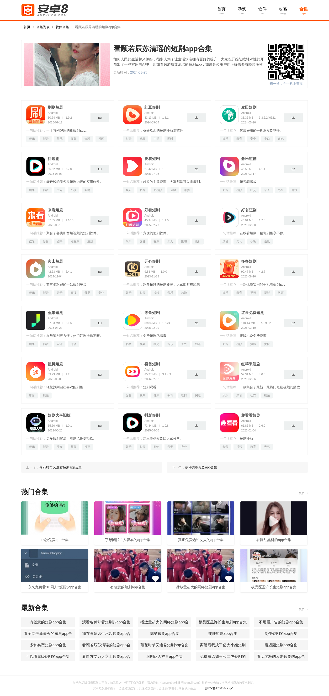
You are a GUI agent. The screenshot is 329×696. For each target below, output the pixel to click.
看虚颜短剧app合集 (281, 645)
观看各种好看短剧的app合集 (106, 622)
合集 (303, 9)
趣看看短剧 (250, 415)
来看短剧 (55, 210)
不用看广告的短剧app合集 (281, 622)
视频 (142, 138)
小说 (267, 138)
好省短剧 (248, 210)
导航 (60, 138)
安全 (253, 138)
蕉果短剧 (55, 313)
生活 (156, 138)
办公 (281, 190)
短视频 (158, 190)
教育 (281, 292)
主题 (60, 190)
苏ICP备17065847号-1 (219, 688)
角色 (281, 138)
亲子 (267, 190)
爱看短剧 (152, 159)
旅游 (184, 292)
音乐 (60, 292)
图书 (60, 241)
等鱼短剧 (152, 313)
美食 (60, 446)
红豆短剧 (152, 107)
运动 (73, 344)
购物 (156, 446)
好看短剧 (152, 210)
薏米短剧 (248, 159)
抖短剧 (53, 159)
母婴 (187, 190)
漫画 (101, 138)
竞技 (294, 190)
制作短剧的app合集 (281, 634)
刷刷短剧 (55, 107)
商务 (73, 138)
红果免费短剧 (252, 313)
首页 (221, 9)
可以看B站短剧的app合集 (47, 656)
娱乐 (32, 138)
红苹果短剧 (250, 364)
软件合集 (62, 27)
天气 (184, 344)
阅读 (73, 292)
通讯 (267, 241)
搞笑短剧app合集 (164, 634)
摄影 (267, 292)
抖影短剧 (152, 415)
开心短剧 (152, 261)
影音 (46, 138)
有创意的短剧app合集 (48, 622)
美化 (239, 241)
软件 (262, 9)
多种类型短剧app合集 (48, 645)
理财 (184, 395)
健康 (156, 395)
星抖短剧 (55, 364)
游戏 (242, 9)
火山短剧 (55, 261)
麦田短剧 (248, 107)
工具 (170, 241)
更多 (302, 493)
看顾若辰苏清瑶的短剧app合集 (98, 27)
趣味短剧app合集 (223, 634)
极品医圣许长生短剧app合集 (223, 622)
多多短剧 (248, 261)
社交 (253, 190)
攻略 (283, 9)
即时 (170, 138)
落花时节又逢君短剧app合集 (164, 645)
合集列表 (43, 27)
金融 (87, 138)
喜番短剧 (152, 364)
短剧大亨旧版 (59, 415)
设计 (198, 241)
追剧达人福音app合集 (164, 656)
